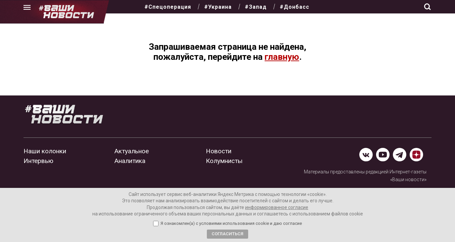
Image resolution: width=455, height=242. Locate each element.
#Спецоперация (167, 7)
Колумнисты (224, 161)
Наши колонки (45, 151)
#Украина (218, 7)
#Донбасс (294, 7)
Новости (218, 151)
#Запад (256, 7)
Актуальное (132, 151)
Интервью (38, 161)
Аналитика (130, 161)
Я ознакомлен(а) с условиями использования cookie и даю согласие (231, 223)
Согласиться (227, 233)
